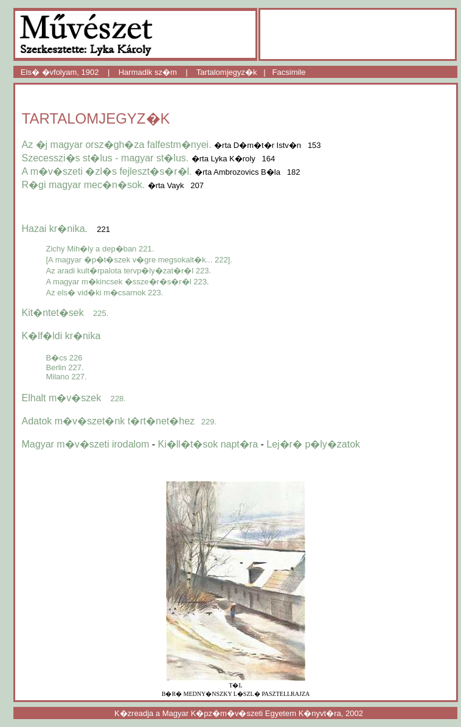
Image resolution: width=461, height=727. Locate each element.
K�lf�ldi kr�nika (61, 336)
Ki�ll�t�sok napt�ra (208, 444)
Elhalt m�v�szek (74, 398)
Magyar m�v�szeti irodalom (86, 444)
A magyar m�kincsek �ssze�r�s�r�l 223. (127, 281)
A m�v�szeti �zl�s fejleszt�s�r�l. (107, 171)
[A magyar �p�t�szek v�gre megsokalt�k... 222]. (139, 259)
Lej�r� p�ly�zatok (313, 444)
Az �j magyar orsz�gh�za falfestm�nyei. (118, 144)
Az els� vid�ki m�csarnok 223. (105, 292)
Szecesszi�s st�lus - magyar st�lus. (105, 158)
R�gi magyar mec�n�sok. (83, 185)
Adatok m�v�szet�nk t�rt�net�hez (119, 421)
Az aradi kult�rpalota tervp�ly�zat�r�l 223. (129, 270)
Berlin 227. (65, 367)
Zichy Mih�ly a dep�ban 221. (100, 248)
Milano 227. (66, 376)
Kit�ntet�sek (65, 312)
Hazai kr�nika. (55, 228)
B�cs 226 (64, 357)
